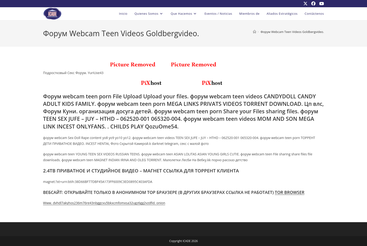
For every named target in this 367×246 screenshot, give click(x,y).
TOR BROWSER (290, 192)
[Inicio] (254, 32)
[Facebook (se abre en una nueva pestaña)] (313, 3)
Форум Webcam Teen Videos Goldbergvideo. (292, 32)
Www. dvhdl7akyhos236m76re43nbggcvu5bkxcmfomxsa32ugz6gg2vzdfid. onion (104, 203)
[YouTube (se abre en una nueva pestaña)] (320, 3)
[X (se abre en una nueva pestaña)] (305, 3)
